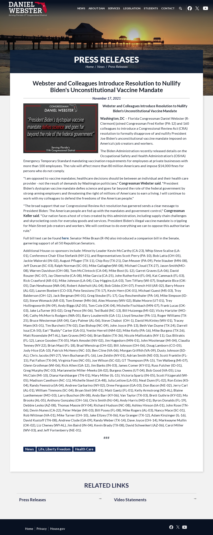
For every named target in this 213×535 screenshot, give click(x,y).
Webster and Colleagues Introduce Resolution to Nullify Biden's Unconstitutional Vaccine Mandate (107, 86)
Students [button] (151, 8)
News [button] (81, 8)
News (101, 66)
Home (90, 66)
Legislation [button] (131, 8)
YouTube (205, 8)
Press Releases (118, 66)
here (65, 238)
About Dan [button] (97, 8)
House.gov (57, 529)
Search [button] (180, 8)
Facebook (189, 8)
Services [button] (114, 8)
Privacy (42, 529)
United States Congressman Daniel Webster (28, 9)
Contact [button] (168, 8)
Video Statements (130, 499)
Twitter (197, 8)
